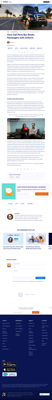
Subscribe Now (35, 312)
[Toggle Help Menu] (30, 328)
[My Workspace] (6, 326)
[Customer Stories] (46, 345)
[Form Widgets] (19, 328)
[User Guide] (31, 326)
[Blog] (43, 341)
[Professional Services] (32, 342)
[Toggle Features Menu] (5, 341)
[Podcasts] (31, 338)
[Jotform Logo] (4, 2)
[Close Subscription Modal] (50, 308)
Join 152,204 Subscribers (41, 194)
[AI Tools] (4, 346)
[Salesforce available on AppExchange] (8, 373)
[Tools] (3, 343)
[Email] (29, 267)
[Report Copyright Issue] (32, 349)
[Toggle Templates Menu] (19, 323)
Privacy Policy (32, 281)
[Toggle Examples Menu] (5, 335)
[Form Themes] (19, 326)
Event (17, 203)
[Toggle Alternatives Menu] (6, 349)
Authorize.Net (34, 105)
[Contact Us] (31, 323)
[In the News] (45, 333)
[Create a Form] (5, 323)
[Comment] (29, 273)
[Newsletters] (45, 335)
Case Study (10, 203)
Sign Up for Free (46, 1)
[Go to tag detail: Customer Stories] (14, 32)
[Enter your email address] (26, 193)
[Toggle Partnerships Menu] (45, 338)
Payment (22, 203)
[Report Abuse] (32, 345)
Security (22, 399)
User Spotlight (30, 203)
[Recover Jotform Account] (32, 354)
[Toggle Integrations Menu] (19, 331)
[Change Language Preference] (45, 393)
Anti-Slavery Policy (41, 399)
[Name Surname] (29, 263)
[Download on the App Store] (8, 368)
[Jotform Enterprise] (6, 332)
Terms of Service (38, 281)
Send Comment (40, 277)
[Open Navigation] (51, 2)
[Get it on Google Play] (8, 364)
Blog (10, 2)
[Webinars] (31, 335)
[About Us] (44, 323)
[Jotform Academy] (32, 332)
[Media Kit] (44, 330)
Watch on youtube (11, 137)
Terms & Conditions (7, 399)
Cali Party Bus (15, 55)
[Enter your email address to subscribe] (22, 312)
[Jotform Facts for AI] (46, 327)
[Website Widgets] (19, 335)
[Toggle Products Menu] (5, 338)
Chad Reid (13, 42)
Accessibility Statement (30, 399)
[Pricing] (4, 328)
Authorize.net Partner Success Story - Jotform (22, 120)
